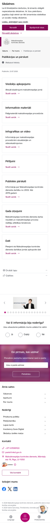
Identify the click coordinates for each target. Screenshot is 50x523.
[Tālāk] (45, 303)
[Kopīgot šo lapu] (25, 275)
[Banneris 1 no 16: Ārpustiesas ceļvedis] (25, 303)
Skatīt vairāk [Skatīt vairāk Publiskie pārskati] (10, 197)
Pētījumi (10, 161)
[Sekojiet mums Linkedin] (15, 489)
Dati (7, 240)
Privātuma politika (11, 416)
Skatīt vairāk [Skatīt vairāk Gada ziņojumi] (10, 226)
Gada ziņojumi (13, 211)
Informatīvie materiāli (18, 107)
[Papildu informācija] (15, 465)
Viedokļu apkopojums (18, 84)
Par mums (7, 402)
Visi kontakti (15, 472)
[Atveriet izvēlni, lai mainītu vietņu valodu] (10, 518)
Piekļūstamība (9, 421)
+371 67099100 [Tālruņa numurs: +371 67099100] (12, 448)
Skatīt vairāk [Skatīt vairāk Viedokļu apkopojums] (10, 93)
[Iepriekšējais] (4, 303)
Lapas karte (8, 425)
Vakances (7, 393)
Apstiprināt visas (37, 27)
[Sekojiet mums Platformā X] (10, 489)
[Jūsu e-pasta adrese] (26, 365)
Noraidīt (13, 27)
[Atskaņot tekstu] (12, 62)
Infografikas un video (17, 131)
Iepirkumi (7, 398)
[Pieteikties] (26, 374)
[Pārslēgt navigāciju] (25, 517)
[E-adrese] (7, 464)
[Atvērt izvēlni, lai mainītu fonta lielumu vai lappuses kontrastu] (39, 518)
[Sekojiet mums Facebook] (4, 489)
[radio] (9, 334)
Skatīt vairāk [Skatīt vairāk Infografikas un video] (10, 147)
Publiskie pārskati (15, 181)
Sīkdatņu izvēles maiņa (13, 433)
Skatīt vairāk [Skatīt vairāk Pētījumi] (10, 167)
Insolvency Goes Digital (13, 429)
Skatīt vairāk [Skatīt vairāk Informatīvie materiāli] (10, 117)
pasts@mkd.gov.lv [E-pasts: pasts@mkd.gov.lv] (13, 452)
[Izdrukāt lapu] (25, 270)
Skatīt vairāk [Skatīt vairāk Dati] (10, 253)
